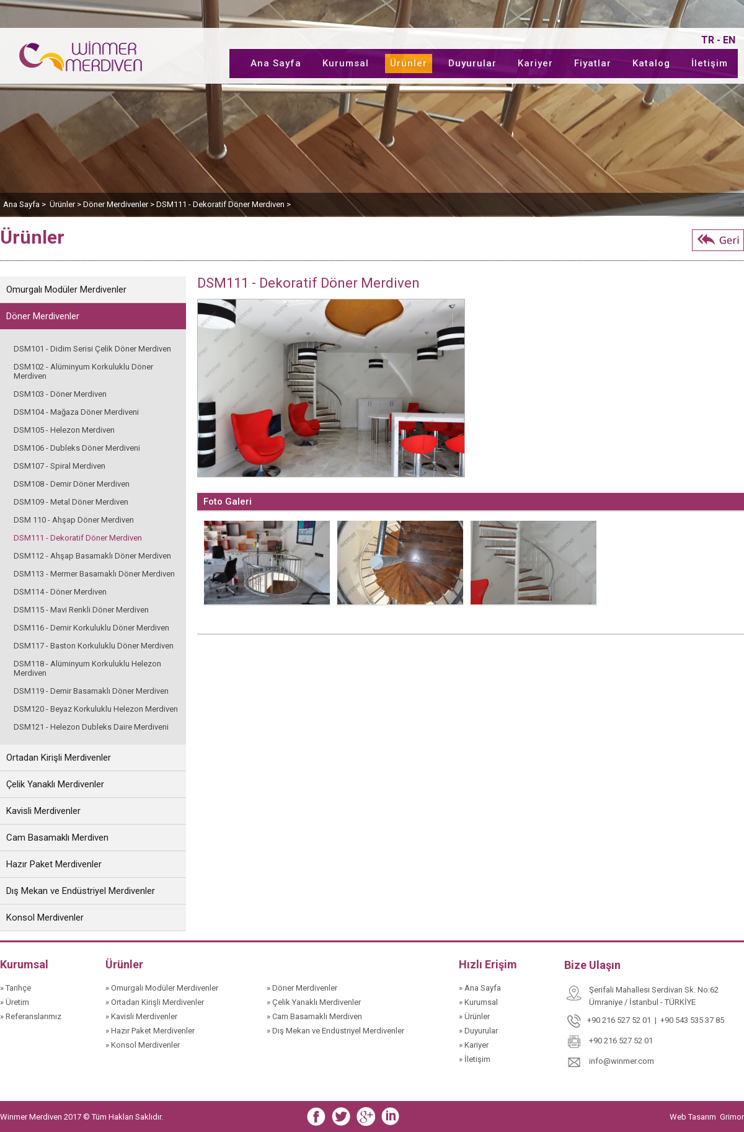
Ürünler (408, 63)
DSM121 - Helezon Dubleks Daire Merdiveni (91, 727)
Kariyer (535, 63)
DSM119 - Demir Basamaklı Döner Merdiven (91, 691)
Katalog (651, 63)
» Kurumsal (478, 1002)
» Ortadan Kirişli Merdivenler (154, 1002)
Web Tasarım (694, 1116)
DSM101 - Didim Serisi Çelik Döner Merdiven (92, 348)
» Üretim (14, 1002)
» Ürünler (474, 1016)
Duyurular (472, 63)
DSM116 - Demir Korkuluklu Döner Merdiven (91, 627)
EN (729, 40)
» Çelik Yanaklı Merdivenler (314, 1002)
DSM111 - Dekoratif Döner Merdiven (78, 537)
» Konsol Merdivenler (142, 1045)
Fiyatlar (592, 63)
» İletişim (474, 1059)
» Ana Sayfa (480, 988)
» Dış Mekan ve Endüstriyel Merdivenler (335, 1030)
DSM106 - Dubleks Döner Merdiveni (77, 448)
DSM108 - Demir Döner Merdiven (72, 484)
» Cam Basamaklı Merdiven (314, 1016)
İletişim (709, 63)
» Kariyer (474, 1045)
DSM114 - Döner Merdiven (60, 591)
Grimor (732, 1116)
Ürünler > (66, 204)
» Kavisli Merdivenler (141, 1016)
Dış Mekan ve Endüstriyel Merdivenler (80, 890)
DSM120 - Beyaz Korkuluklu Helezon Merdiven (96, 709)
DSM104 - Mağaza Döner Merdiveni (76, 412)
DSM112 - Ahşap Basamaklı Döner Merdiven (92, 555)
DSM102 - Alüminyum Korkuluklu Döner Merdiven (83, 371)
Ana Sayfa (275, 63)
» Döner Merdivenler (302, 988)
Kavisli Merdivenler (43, 810)
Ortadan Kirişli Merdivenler (58, 757)
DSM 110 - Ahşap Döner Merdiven (74, 519)
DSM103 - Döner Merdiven (60, 394)
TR (707, 40)
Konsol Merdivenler (45, 917)
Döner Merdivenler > (119, 204)
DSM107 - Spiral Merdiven (59, 466)
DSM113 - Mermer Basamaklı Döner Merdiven (94, 573)
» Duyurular (478, 1030)
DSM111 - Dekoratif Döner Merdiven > (223, 204)
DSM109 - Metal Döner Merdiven (71, 501)
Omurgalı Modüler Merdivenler (66, 289)
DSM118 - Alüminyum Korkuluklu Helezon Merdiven (87, 668)
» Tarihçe (15, 988)
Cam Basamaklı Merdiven (57, 837)
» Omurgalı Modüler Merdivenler (161, 988)
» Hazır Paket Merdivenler (150, 1030)
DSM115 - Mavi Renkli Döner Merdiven (81, 609)
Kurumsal (345, 63)
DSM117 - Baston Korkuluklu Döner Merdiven (94, 645)
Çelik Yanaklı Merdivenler (55, 784)
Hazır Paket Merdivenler (54, 864)
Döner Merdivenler (42, 316)
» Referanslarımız (30, 1016)
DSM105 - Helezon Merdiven (64, 430)
